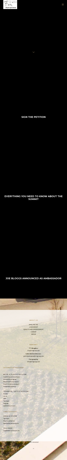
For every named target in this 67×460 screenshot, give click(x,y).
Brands (5, 394)
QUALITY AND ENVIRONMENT (33, 329)
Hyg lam (5, 403)
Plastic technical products (11, 384)
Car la (5, 396)
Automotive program (9, 379)
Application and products (11, 423)
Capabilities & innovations (11, 377)
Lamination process (9, 406)
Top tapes (6, 401)
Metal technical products (11, 382)
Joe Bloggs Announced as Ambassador (33, 258)
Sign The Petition (33, 96)
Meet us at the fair (9, 421)
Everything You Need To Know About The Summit (33, 177)
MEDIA (33, 334)
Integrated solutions (9, 386)
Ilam (4, 398)
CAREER (33, 332)
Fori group (35, 442)
